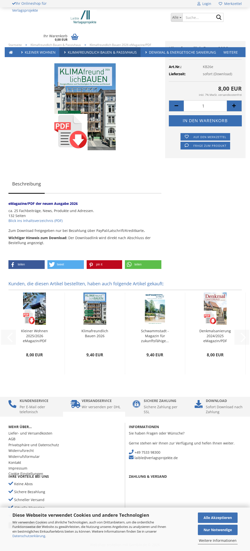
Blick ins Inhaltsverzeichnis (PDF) (35, 220)
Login (204, 3)
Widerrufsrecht (21, 450)
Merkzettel (230, 3)
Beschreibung (26, 184)
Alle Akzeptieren (218, 517)
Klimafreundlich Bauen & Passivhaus (100, 52)
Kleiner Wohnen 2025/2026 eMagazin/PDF (34, 336)
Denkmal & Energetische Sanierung (180, 52)
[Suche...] (176, 17)
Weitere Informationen (218, 540)
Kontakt (14, 462)
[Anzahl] (205, 105)
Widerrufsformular (24, 456)
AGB (11, 439)
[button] (176, 105)
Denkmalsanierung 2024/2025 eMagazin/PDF (215, 336)
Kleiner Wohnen (38, 52)
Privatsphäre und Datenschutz (33, 444)
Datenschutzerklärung (28, 536)
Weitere (230, 52)
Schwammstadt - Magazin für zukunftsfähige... (155, 336)
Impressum (17, 468)
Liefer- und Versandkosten (30, 433)
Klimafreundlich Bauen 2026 (94, 333)
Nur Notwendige (218, 529)
